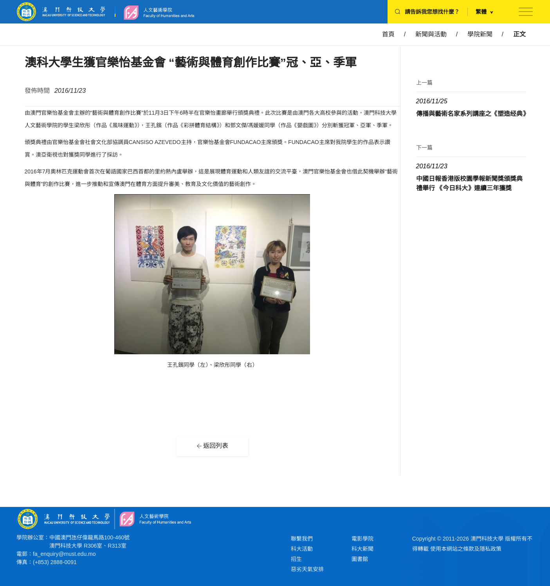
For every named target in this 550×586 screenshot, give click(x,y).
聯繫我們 (302, 539)
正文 (519, 34)
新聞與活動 (431, 34)
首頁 (388, 34)
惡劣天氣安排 (307, 569)
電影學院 (362, 539)
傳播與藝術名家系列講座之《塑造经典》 (472, 113)
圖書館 (360, 559)
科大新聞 (362, 549)
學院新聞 (479, 34)
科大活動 (302, 549)
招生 (296, 559)
